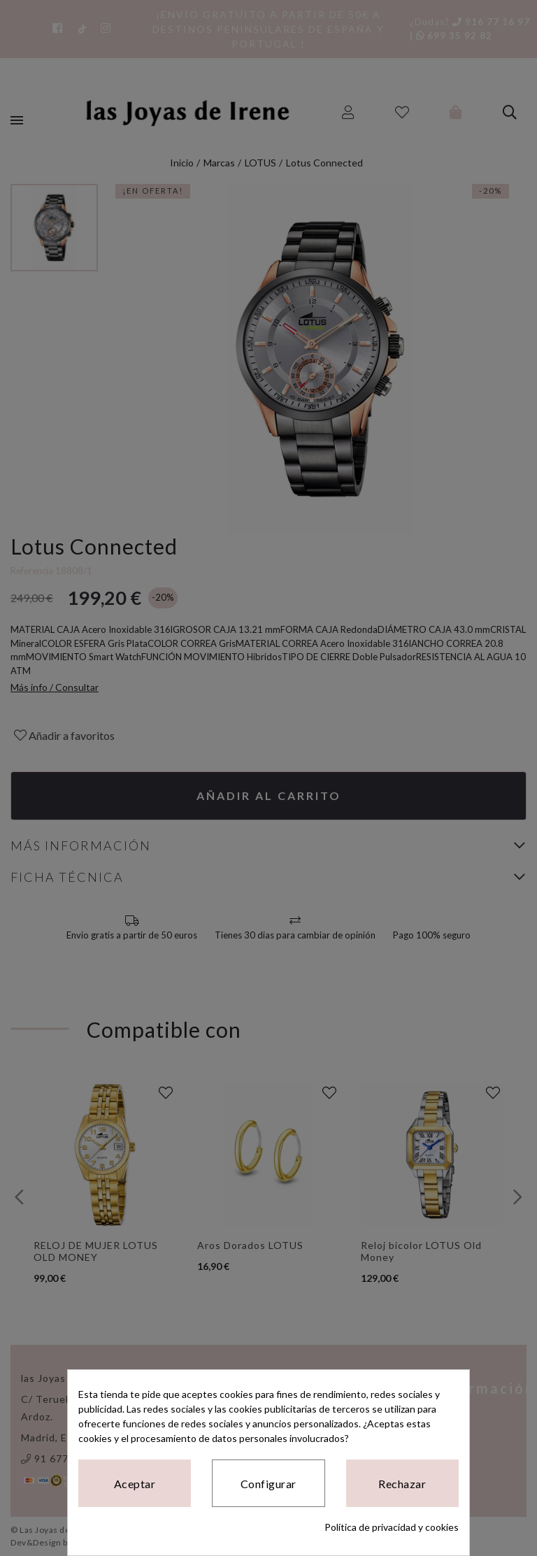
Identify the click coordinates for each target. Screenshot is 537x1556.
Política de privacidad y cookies (391, 1527)
